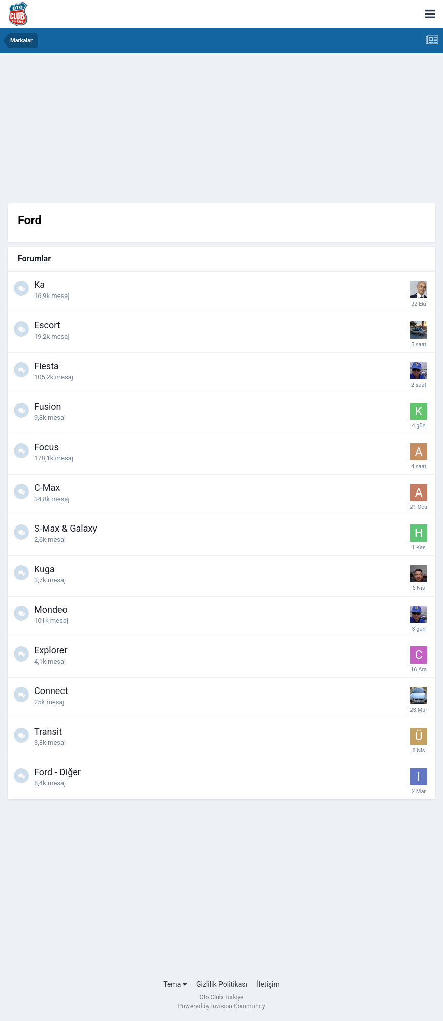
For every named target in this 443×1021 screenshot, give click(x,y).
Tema (174, 984)
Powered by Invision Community (221, 1006)
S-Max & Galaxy (65, 528)
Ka (39, 284)
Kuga (44, 569)
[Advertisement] (221, 132)
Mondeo (51, 609)
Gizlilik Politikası (221, 984)
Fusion (47, 406)
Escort (47, 325)
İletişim (268, 984)
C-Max (47, 487)
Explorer (51, 650)
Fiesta (46, 365)
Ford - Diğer (57, 772)
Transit (48, 731)
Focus (46, 447)
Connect (51, 690)
